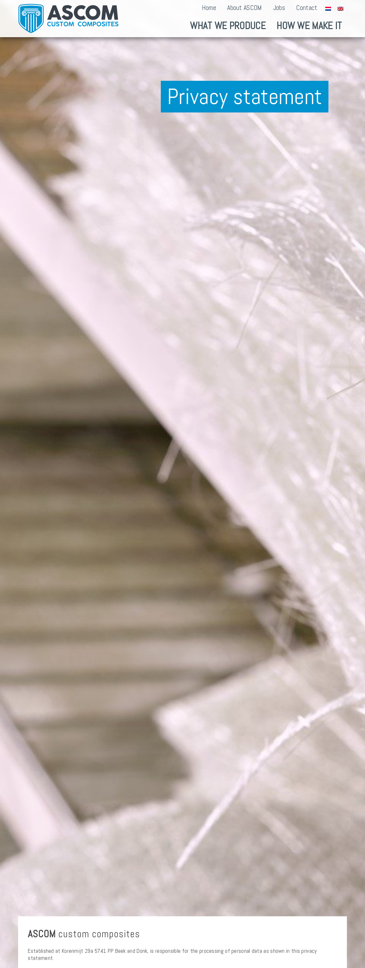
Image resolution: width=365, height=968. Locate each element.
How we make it (309, 25)
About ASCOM (244, 8)
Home (209, 8)
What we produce (228, 25)
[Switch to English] (340, 8)
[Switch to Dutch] (328, 8)
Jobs (279, 8)
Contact (306, 8)
